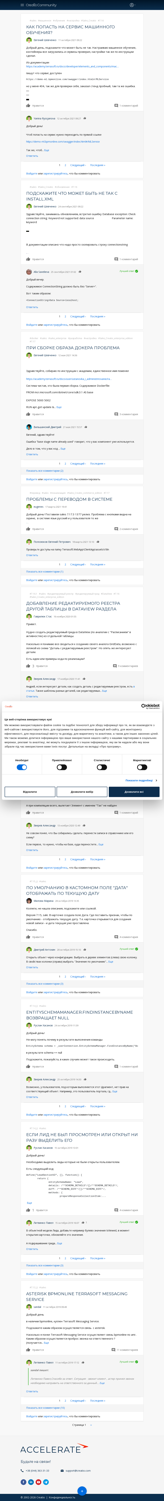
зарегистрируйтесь (56, 173)
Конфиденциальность (62, 1497)
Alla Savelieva (41, 272)
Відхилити (30, 791)
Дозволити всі (134, 791)
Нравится (28, 105)
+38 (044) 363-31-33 (37, 1470)
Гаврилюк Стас (43, 616)
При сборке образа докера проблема (75, 347)
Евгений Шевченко (45, 40)
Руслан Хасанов (43, 1025)
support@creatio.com (78, 1470)
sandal (37, 1307)
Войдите (32, 173)
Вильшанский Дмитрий (47, 427)
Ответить (32, 156)
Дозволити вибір (82, 791)
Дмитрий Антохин (44, 949)
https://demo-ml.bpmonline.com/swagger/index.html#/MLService (63, 141)
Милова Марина (43, 900)
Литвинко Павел (43, 1222)
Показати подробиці (139, 780)
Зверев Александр (45, 678)
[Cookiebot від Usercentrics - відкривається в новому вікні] (144, 706)
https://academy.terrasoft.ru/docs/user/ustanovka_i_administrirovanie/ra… (72, 379)
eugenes (38, 506)
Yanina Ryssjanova (44, 118)
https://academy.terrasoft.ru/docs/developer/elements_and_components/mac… (75, 66)
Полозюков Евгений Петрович (52, 541)
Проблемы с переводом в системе (71, 499)
